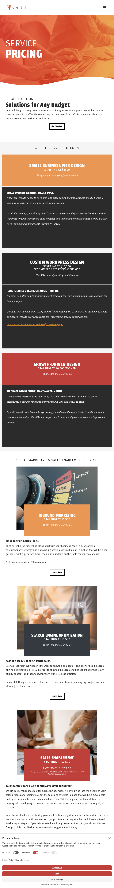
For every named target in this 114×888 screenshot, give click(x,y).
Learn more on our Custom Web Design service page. (35, 324)
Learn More (57, 572)
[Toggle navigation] (104, 7)
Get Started (57, 126)
